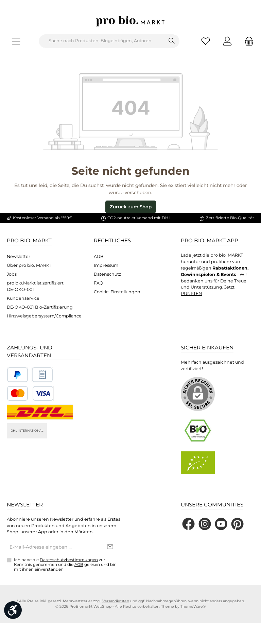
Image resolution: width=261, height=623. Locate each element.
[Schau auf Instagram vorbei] (204, 524)
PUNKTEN (191, 293)
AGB (99, 256)
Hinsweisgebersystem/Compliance (44, 315)
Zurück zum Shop (131, 206)
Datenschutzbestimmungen (69, 559)
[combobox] (101, 41)
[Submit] (110, 547)
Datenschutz (107, 274)
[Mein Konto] (227, 41)
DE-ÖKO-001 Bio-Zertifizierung (40, 307)
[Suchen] (171, 41)
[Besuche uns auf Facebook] (188, 524)
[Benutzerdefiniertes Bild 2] (42, 374)
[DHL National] (40, 412)
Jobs (12, 274)
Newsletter (18, 256)
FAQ (98, 282)
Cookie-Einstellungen (117, 291)
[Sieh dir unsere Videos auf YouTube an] (221, 524)
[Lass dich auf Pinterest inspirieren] (237, 524)
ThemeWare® (193, 606)
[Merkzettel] (205, 41)
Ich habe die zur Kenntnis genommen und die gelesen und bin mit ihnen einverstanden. (65, 564)
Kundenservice (23, 298)
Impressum (106, 265)
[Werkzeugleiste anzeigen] (13, 610)
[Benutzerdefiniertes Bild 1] (17, 374)
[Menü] (16, 41)
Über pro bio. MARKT (29, 265)
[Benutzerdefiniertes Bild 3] (30, 393)
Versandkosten (115, 601)
